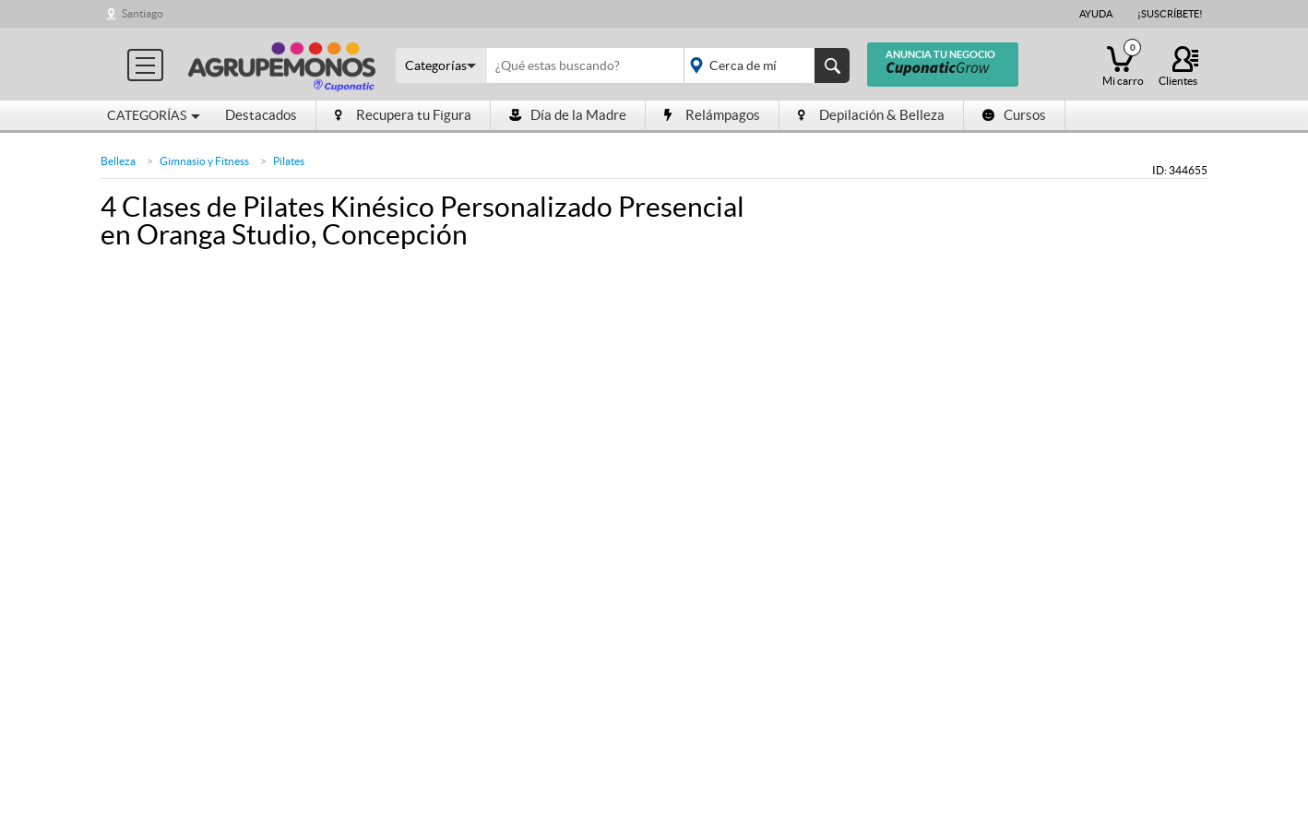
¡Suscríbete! (1170, 13)
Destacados (261, 115)
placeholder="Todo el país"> (763, 65)
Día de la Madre (567, 115)
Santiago (142, 13)
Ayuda (1095, 13)
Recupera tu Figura (403, 115)
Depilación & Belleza (871, 115)
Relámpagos (712, 115)
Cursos (1014, 115)
